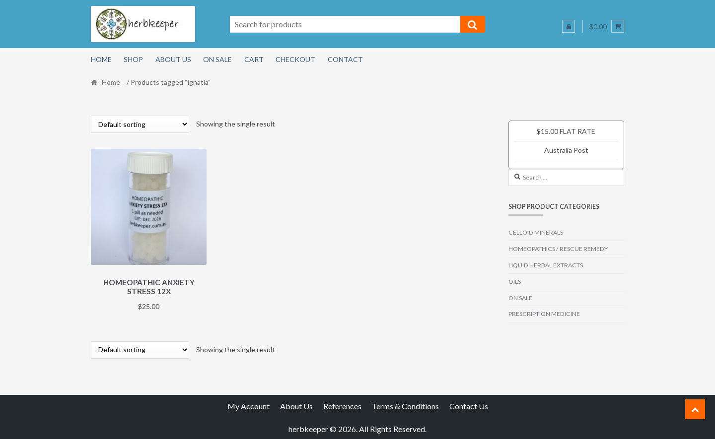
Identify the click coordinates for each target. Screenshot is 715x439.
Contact (345, 59)
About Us (173, 59)
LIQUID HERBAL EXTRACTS (545, 265)
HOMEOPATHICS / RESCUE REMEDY (558, 248)
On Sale (217, 59)
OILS (514, 281)
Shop (133, 59)
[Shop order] (140, 124)
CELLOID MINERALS (535, 232)
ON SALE (520, 298)
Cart (254, 59)
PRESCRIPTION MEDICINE (544, 313)
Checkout (295, 59)
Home (101, 59)
